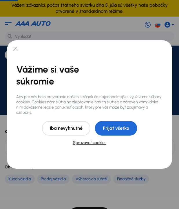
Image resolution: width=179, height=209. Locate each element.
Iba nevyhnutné (66, 128)
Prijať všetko (116, 128)
